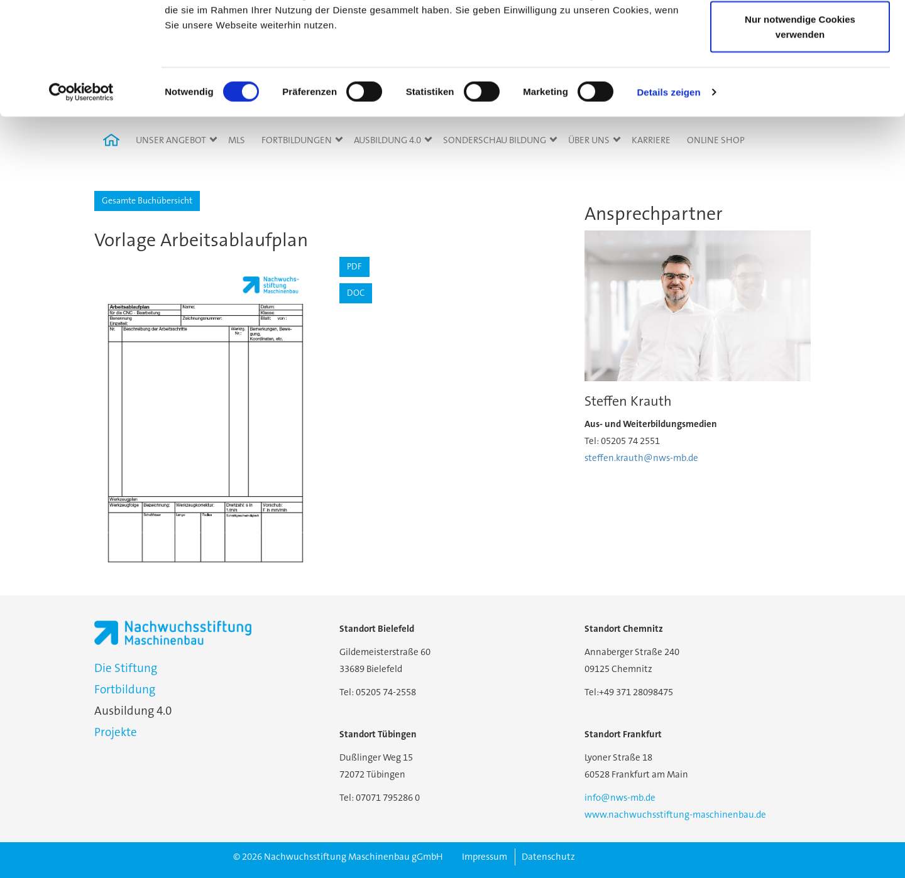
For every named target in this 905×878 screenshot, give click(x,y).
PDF (354, 266)
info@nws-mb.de (619, 797)
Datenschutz (548, 856)
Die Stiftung (125, 668)
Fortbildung (124, 689)
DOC (356, 292)
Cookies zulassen (800, 33)
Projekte (115, 732)
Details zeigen (668, 188)
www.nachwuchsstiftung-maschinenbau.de (675, 814)
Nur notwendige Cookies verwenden (800, 123)
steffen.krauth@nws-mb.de (641, 458)
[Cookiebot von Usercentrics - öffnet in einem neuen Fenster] (81, 188)
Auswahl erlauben (800, 74)
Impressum (484, 856)
